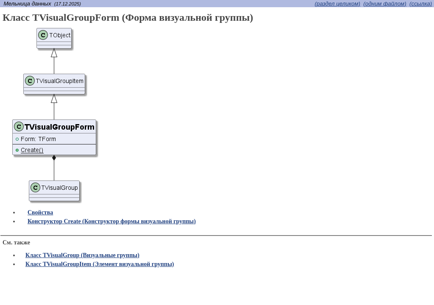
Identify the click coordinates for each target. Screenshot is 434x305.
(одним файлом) (384, 3)
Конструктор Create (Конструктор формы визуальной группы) (112, 221)
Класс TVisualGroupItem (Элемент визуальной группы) (99, 264)
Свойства (40, 212)
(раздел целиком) (337, 3)
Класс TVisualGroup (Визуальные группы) (82, 255)
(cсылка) (420, 3)
